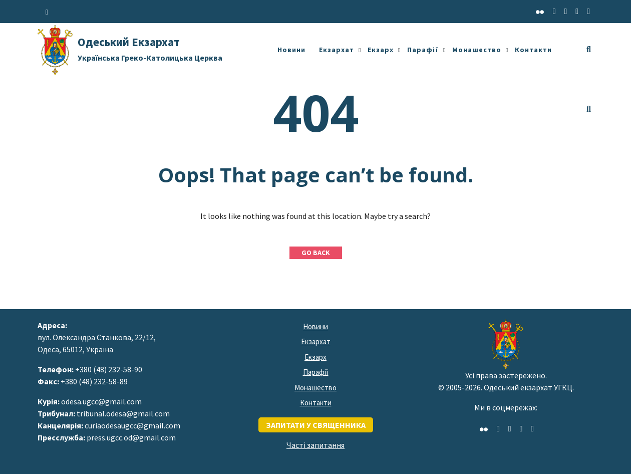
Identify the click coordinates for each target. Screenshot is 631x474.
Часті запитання (315, 445)
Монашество (476, 49)
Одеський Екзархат (150, 49)
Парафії (423, 49)
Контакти (533, 49)
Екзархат (336, 49)
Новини (291, 49)
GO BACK (315, 252)
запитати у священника (316, 425)
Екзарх (381, 49)
